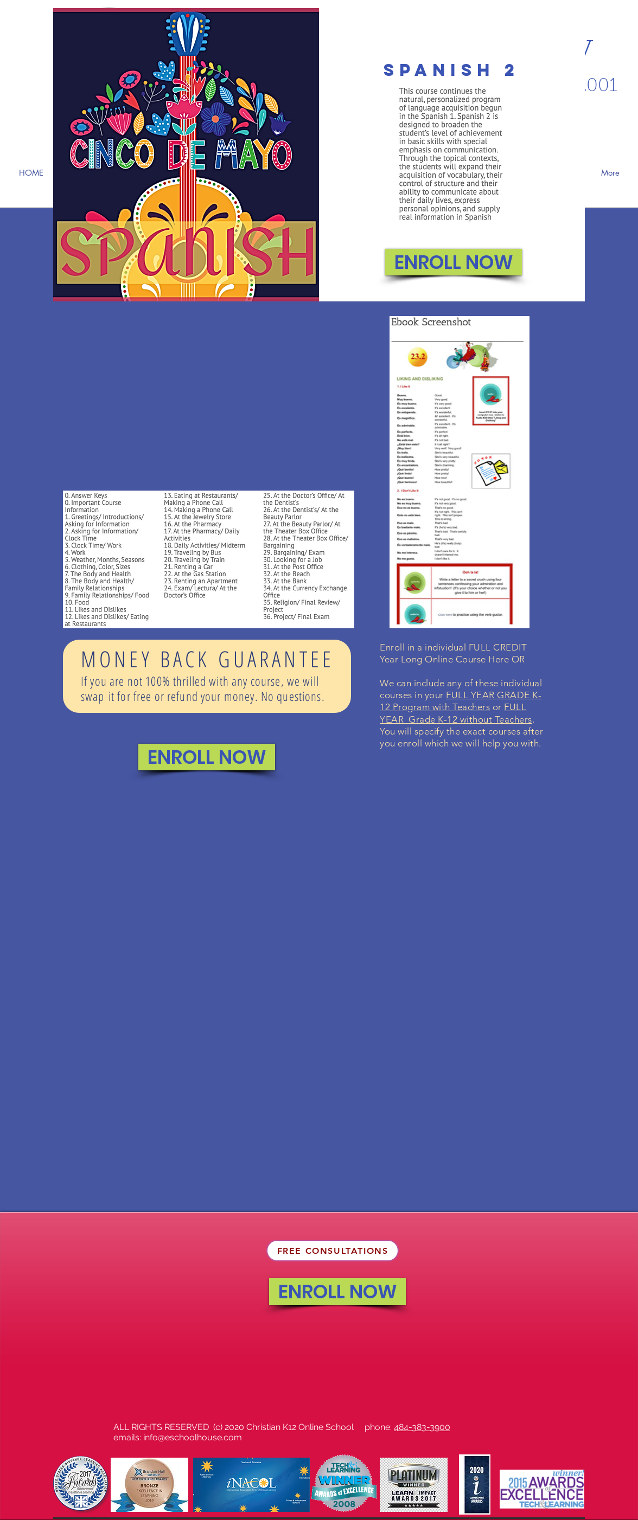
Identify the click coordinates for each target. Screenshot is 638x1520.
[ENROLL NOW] (453, 262)
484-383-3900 (422, 1427)
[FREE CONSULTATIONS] (332, 1250)
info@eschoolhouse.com (192, 1437)
